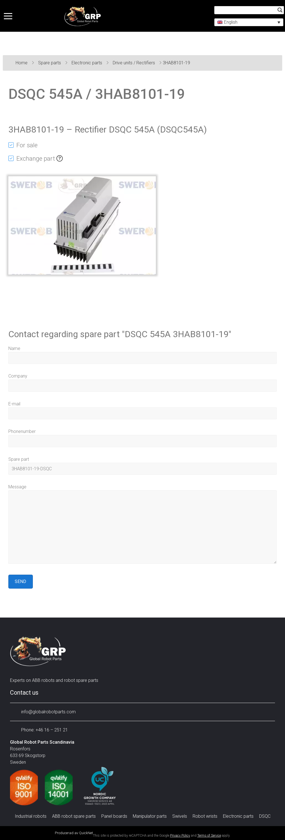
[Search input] (245, 10)
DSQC (265, 816)
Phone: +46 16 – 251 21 (40, 730)
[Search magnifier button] (278, 10)
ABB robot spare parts (74, 816)
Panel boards (114, 816)
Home (22, 62)
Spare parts (50, 62)
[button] (247, 23)
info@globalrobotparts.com (44, 711)
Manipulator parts (150, 816)
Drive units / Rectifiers (134, 62)
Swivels (179, 816)
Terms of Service (209, 835)
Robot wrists (205, 816)
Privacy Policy (180, 835)
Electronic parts (87, 62)
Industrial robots (30, 816)
